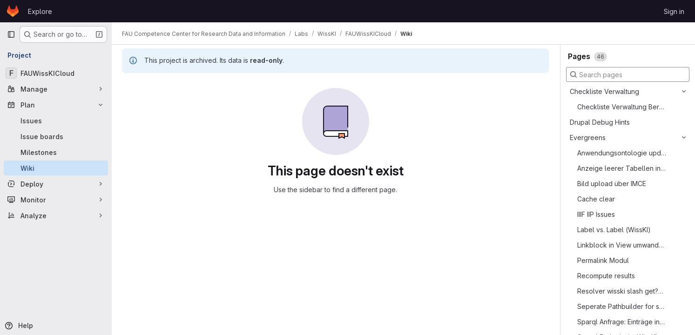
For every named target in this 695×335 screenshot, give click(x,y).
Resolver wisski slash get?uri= (621, 291)
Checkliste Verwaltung (604, 91)
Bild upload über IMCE (611, 184)
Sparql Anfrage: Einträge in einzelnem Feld (621, 322)
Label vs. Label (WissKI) (614, 230)
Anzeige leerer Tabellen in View (621, 168)
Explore (40, 11)
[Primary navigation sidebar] (11, 34)
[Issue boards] (56, 136)
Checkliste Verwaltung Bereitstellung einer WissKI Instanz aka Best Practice (621, 107)
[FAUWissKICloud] (56, 73)
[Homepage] (12, 11)
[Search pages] (627, 74)
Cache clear (596, 199)
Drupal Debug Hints (600, 122)
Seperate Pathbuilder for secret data (621, 306)
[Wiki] (56, 168)
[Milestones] (56, 152)
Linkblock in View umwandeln (621, 245)
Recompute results (606, 276)
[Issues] (56, 120)
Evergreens (588, 137)
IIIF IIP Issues (596, 214)
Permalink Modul (603, 260)
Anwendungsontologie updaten (621, 153)
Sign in (674, 11)
